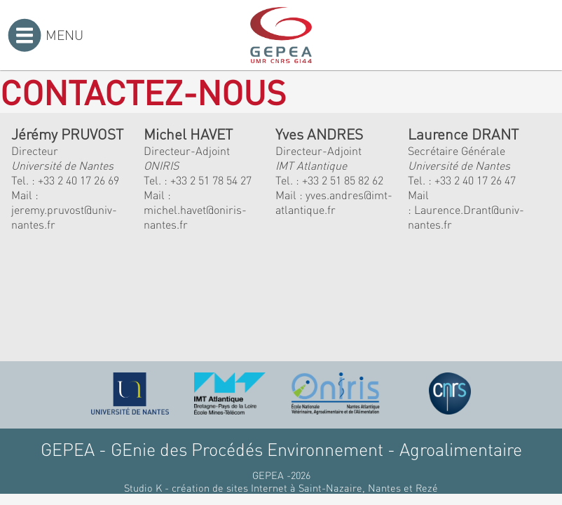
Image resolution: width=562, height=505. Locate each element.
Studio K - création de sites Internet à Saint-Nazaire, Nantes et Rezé (281, 487)
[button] (189, 309)
